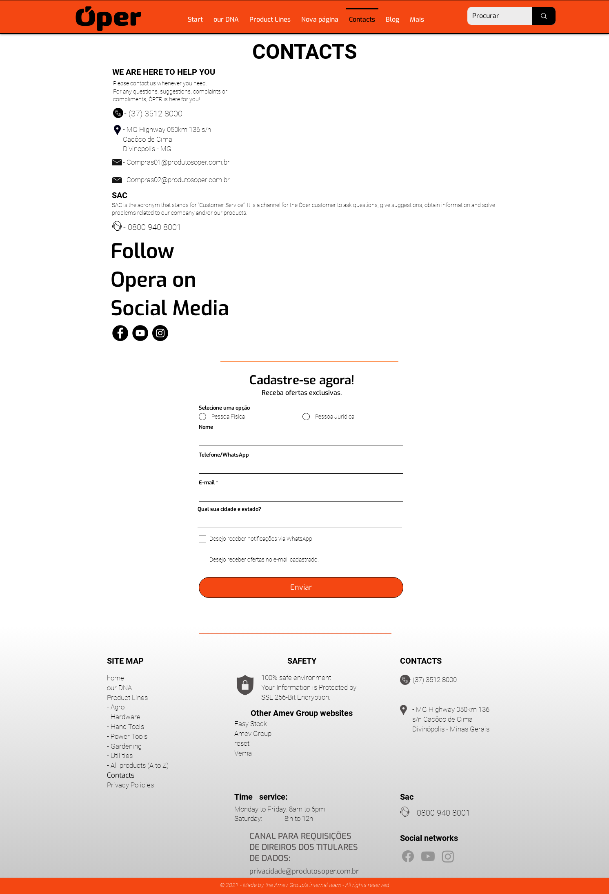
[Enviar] (301, 587)
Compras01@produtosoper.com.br (178, 162)
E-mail (207, 482)
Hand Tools (127, 726)
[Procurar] (493, 16)
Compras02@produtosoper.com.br (178, 180)
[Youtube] (428, 856)
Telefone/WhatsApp (224, 454)
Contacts (121, 775)
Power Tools (129, 736)
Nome (206, 427)
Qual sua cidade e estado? (229, 509)
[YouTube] (140, 333)
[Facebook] (120, 333)
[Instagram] (160, 333)
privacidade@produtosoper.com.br (304, 871)
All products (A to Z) (140, 765)
